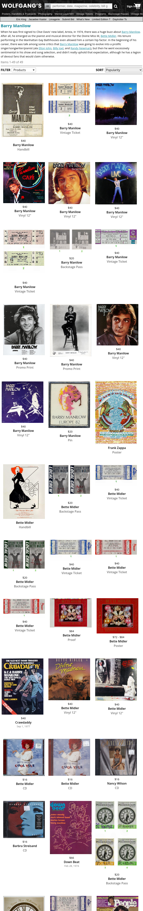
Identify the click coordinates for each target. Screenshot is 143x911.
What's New (83, 19)
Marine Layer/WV (64, 13)
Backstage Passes (118, 13)
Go (115, 6)
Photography (45, 13)
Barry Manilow (16, 25)
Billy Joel (58, 48)
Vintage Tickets (84, 13)
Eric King (21, 19)
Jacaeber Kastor (37, 19)
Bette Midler (108, 36)
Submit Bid (68, 19)
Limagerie (54, 19)
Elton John (45, 48)
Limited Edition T (101, 19)
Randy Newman (80, 48)
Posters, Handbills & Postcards (19, 13)
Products (19, 70)
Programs (100, 13)
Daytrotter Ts (120, 19)
